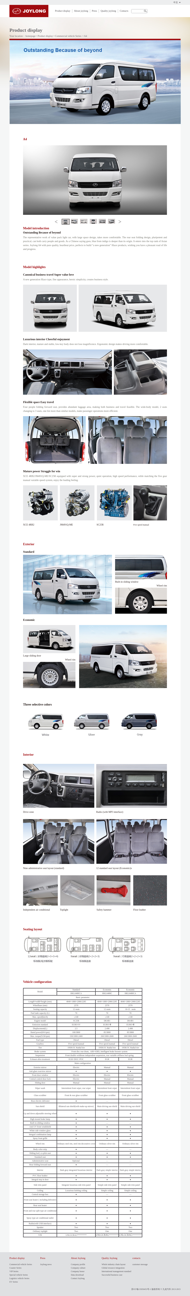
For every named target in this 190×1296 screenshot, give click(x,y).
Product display (62, 11)
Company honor (78, 1271)
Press (94, 11)
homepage (30, 36)
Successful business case (112, 1275)
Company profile (78, 1264)
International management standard (116, 1271)
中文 (175, 2)
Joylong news (46, 1264)
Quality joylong (108, 11)
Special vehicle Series (18, 1275)
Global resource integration (113, 1268)
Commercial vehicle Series (68, 36)
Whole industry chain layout (113, 1264)
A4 (85, 36)
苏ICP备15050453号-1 (141, 1289)
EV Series (13, 1282)
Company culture (78, 1268)
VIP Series (13, 1271)
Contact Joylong (78, 1278)
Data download (77, 1275)
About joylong (81, 11)
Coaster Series (15, 1268)
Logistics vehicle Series (19, 1278)
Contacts (124, 11)
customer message (140, 1264)
